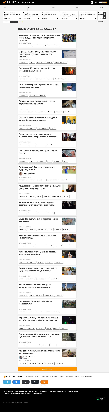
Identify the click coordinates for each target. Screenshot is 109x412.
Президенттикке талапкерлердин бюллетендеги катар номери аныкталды (38, 135)
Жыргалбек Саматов (41, 278)
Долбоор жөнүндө (8, 391)
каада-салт (47, 262)
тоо (64, 161)
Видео (77, 376)
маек (65, 245)
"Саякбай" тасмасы (41, 128)
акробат (62, 328)
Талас (49, 213)
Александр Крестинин (52, 179)
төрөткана (56, 229)
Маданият (22, 363)
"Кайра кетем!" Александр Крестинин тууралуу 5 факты (37, 168)
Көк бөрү (53, 278)
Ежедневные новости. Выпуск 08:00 (12, 15)
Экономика (57, 295)
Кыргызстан (22, 45)
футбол (63, 179)
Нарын (48, 62)
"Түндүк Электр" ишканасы (61, 78)
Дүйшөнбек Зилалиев (59, 62)
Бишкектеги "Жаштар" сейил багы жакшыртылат (35, 302)
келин (64, 229)
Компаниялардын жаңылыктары (58, 391)
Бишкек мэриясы (55, 196)
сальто (54, 328)
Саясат (49, 45)
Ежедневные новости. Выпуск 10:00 (87, 15)
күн (48, 161)
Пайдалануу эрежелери (21, 391)
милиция (58, 111)
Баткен (49, 111)
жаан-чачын (56, 161)
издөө (65, 111)
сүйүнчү (39, 262)
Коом (31, 62)
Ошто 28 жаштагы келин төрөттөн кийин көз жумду (38, 220)
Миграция (55, 376)
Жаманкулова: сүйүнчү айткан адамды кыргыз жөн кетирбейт (37, 253)
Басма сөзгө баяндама (33, 344)
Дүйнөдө (32, 45)
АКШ (57, 45)
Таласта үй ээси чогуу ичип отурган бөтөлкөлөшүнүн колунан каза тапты (36, 203)
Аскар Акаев (57, 245)
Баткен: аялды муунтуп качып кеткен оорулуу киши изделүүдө (37, 102)
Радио (21, 128)
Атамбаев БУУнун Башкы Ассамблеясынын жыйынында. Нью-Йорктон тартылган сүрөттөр (39, 38)
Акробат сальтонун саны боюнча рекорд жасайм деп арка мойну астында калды (38, 319)
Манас (51, 128)
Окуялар (21, 111)
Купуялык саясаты (73, 391)
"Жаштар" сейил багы (52, 311)
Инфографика (69, 376)
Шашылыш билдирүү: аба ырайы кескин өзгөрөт (38, 151)
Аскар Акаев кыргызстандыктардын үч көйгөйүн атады (37, 236)
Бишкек (48, 78)
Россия (48, 376)
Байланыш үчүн (33, 391)
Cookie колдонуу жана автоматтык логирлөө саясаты (17, 393)
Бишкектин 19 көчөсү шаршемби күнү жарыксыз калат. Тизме (37, 69)
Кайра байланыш (37, 393)
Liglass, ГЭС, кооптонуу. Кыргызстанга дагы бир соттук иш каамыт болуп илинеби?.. (37, 54)
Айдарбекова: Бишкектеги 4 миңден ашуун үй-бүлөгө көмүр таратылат (40, 187)
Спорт (31, 161)
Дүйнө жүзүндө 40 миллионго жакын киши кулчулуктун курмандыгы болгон (39, 335)
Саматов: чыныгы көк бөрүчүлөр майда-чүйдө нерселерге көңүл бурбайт (38, 269)
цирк (48, 328)
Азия (31, 295)
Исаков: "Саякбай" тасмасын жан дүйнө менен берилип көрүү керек (38, 118)
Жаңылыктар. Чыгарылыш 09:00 (49, 15)
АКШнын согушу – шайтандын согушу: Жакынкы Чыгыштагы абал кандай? (69, 16)
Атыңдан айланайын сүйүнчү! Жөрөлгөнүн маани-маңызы (39, 352)
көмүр (65, 196)
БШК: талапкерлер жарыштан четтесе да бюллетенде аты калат (38, 85)
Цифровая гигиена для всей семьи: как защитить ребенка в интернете (31, 16)
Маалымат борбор (86, 376)
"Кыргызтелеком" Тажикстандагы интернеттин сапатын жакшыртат (35, 285)
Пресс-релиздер (43, 391)
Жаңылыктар (41, 45)
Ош (49, 229)
